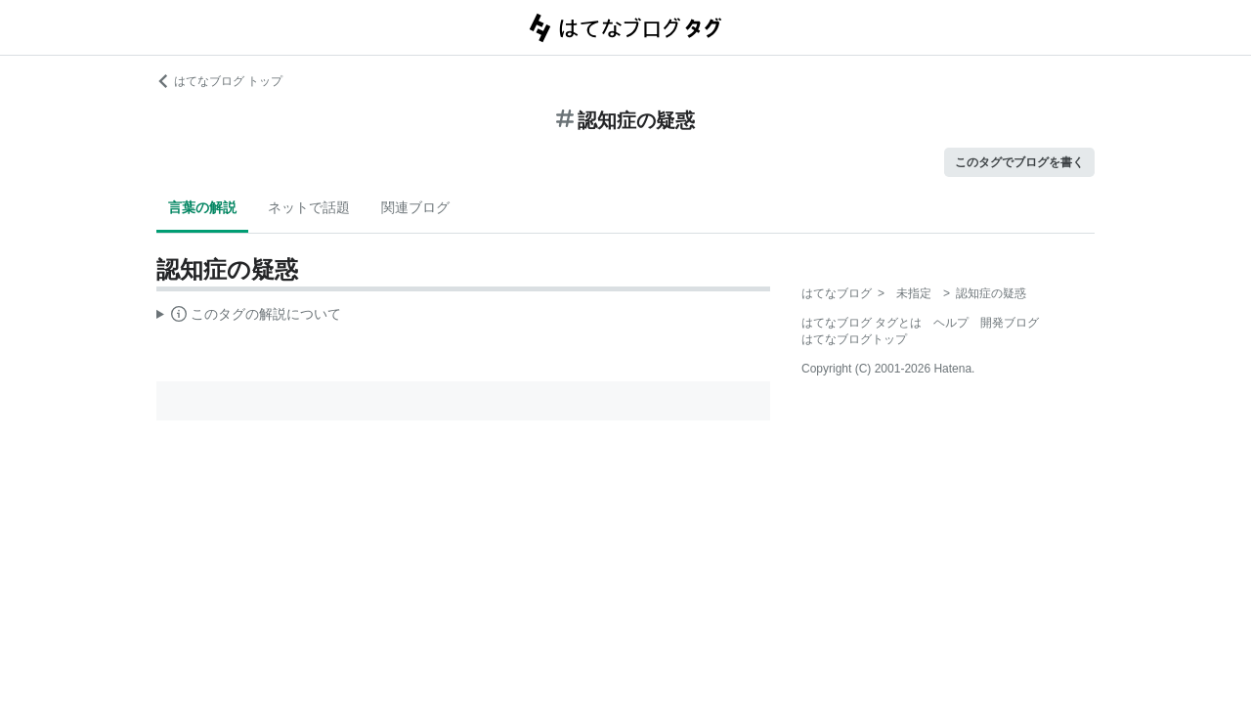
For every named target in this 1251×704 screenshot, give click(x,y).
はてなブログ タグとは (861, 323)
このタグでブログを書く (1019, 162)
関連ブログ (415, 207)
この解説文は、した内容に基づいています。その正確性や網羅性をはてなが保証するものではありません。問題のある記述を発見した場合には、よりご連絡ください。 (248, 316)
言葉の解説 (202, 207)
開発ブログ (1009, 323)
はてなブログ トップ (219, 81)
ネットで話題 (309, 207)
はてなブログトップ (854, 339)
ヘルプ (951, 323)
